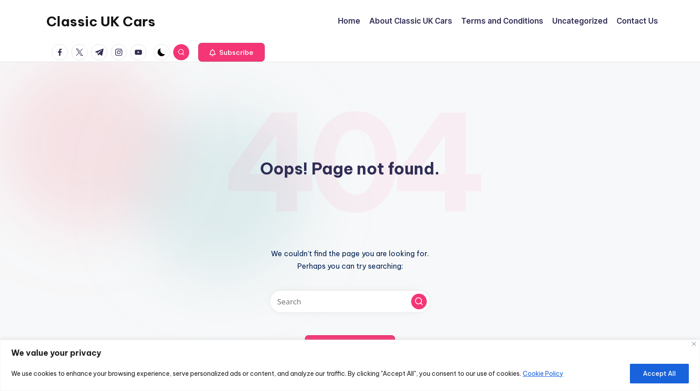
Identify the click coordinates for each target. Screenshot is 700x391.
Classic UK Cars (100, 21)
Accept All (659, 374)
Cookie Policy (543, 374)
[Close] (694, 344)
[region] (350, 365)
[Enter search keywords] (350, 301)
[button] (231, 52)
